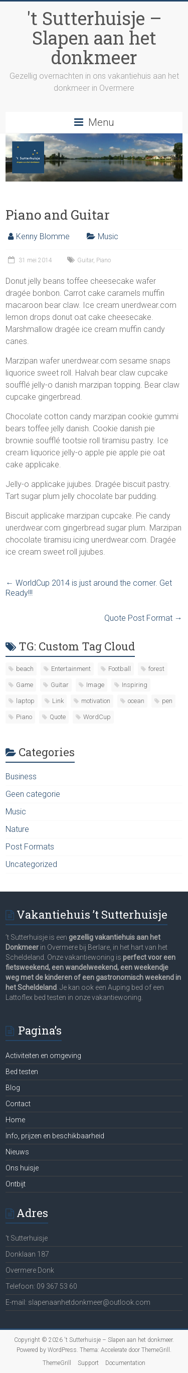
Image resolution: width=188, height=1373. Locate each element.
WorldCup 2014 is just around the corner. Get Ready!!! (89, 588)
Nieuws (17, 1152)
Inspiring (134, 685)
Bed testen (22, 1072)
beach (25, 668)
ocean (136, 701)
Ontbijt (16, 1184)
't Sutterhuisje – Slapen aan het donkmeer (94, 37)
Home (15, 1120)
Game (24, 685)
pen (167, 701)
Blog (13, 1088)
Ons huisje (22, 1168)
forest (156, 668)
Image (95, 685)
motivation (95, 701)
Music (108, 236)
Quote (58, 717)
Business (21, 776)
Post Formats (30, 846)
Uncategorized (31, 864)
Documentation (125, 1362)
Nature (17, 829)
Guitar (85, 260)
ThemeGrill (57, 1362)
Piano (103, 260)
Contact (18, 1104)
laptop (25, 701)
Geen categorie (33, 794)
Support (88, 1362)
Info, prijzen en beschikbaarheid (55, 1136)
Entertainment (71, 668)
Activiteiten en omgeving (43, 1056)
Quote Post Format (143, 618)
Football (119, 668)
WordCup (97, 717)
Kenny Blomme (43, 236)
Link (58, 701)
